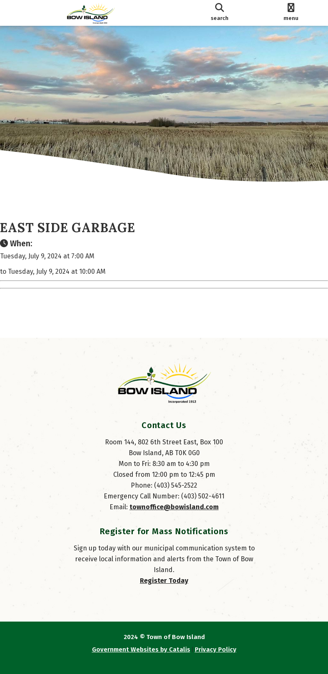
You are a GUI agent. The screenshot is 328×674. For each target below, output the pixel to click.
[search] (219, 13)
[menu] (291, 13)
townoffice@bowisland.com (174, 507)
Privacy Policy (215, 649)
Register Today (164, 581)
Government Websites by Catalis (141, 649)
